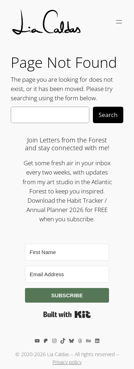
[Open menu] (119, 21)
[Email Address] (67, 274)
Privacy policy (67, 362)
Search (108, 115)
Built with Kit (67, 314)
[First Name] (67, 252)
